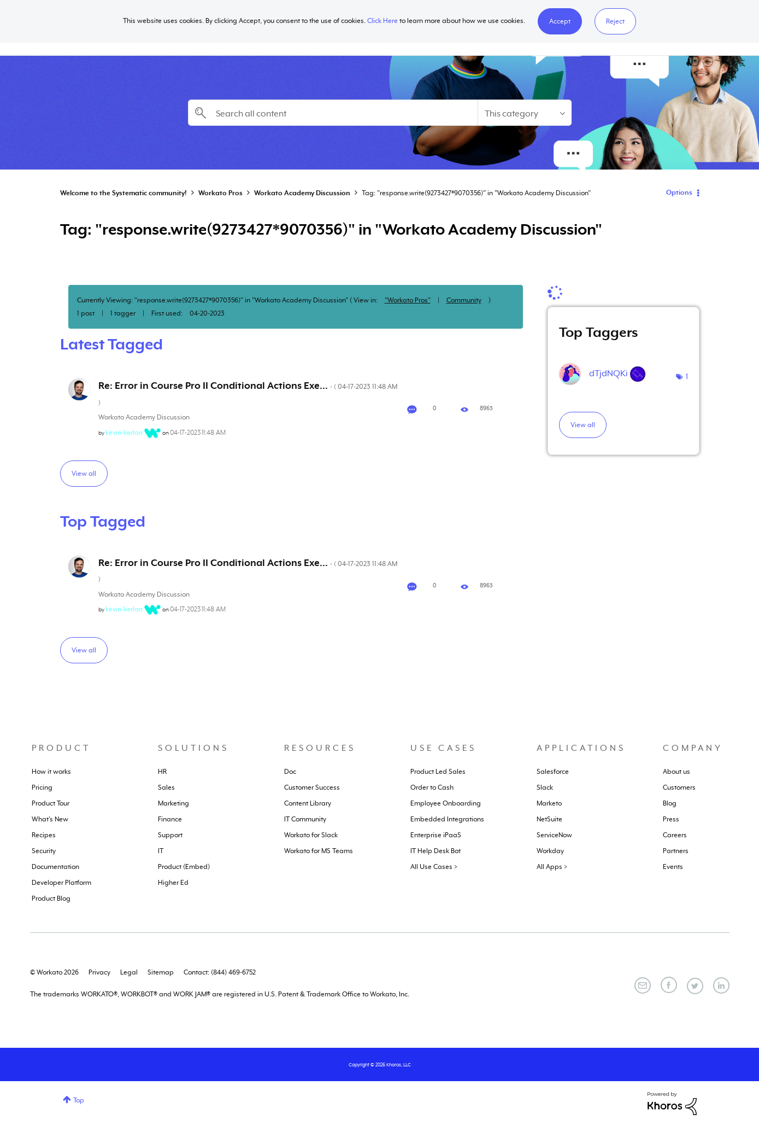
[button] (560, 21)
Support (170, 835)
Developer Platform (61, 882)
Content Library (307, 803)
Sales (166, 787)
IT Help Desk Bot (435, 851)
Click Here (382, 21)
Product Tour (50, 803)
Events (673, 867)
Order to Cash (432, 787)
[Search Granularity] (525, 113)
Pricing (42, 787)
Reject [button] (615, 21)
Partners (676, 851)
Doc (290, 771)
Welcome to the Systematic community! (123, 193)
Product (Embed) (184, 867)
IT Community (305, 819)
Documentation (55, 867)
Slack (545, 787)
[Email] (642, 985)
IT (160, 851)
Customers (679, 787)
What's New (50, 819)
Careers (675, 835)
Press (671, 819)
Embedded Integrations (447, 819)
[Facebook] (669, 985)
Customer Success (312, 787)
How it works (51, 771)
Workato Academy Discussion (302, 193)
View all (84, 473)
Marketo (549, 803)
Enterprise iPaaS (435, 835)
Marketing (173, 803)
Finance (170, 819)
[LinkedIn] (721, 985)
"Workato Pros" (408, 300)
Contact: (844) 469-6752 (220, 972)
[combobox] (333, 113)
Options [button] (679, 192)
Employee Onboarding (445, 803)
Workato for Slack (311, 835)
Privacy (99, 972)
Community (463, 300)
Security (44, 851)
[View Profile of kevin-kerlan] (124, 432)
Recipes (44, 835)
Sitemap (161, 972)
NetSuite (549, 819)
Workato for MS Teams (318, 851)
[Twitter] (695, 986)
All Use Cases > (433, 867)
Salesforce (553, 771)
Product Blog (51, 898)
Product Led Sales (438, 771)
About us (676, 771)
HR (162, 771)
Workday (550, 851)
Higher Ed (173, 882)
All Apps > (552, 867)
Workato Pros (220, 193)
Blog (669, 803)
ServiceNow (554, 835)
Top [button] (78, 1100)
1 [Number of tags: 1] (687, 376)
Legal (129, 972)
